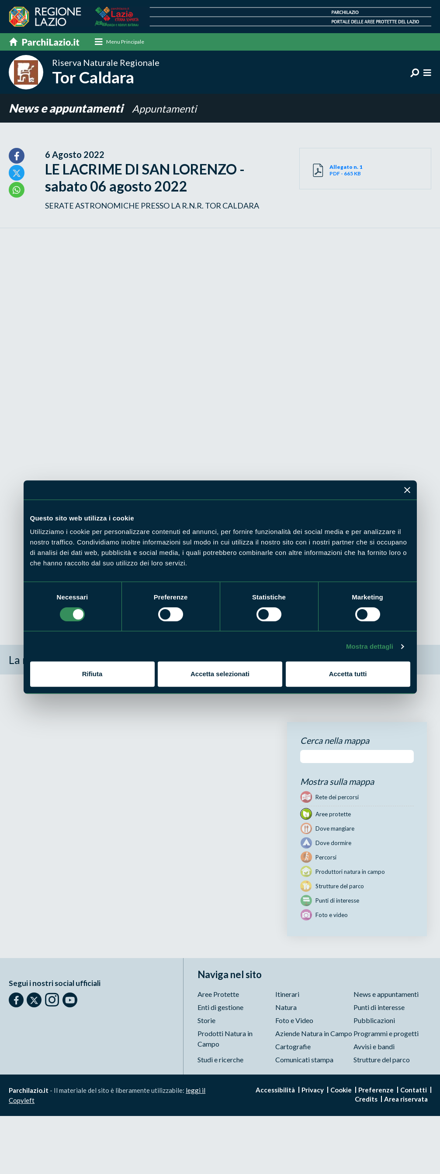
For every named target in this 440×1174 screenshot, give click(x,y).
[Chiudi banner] (407, 490)
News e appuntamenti (66, 109)
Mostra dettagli (369, 646)
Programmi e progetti (386, 1034)
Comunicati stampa (304, 1060)
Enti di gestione (220, 1007)
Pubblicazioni (374, 1021)
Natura (286, 1007)
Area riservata (406, 1099)
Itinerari (287, 994)
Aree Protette (218, 994)
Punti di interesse (379, 1007)
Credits (366, 1099)
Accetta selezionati (220, 674)
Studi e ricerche (220, 1060)
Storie (206, 1021)
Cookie (341, 1090)
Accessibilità (275, 1090)
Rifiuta (92, 674)
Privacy (312, 1090)
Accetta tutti (348, 674)
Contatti (413, 1090)
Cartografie (293, 1047)
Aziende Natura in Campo (313, 1034)
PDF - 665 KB (347, 170)
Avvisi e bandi (374, 1047)
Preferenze (376, 1090)
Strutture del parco (381, 1060)
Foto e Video (294, 1021)
